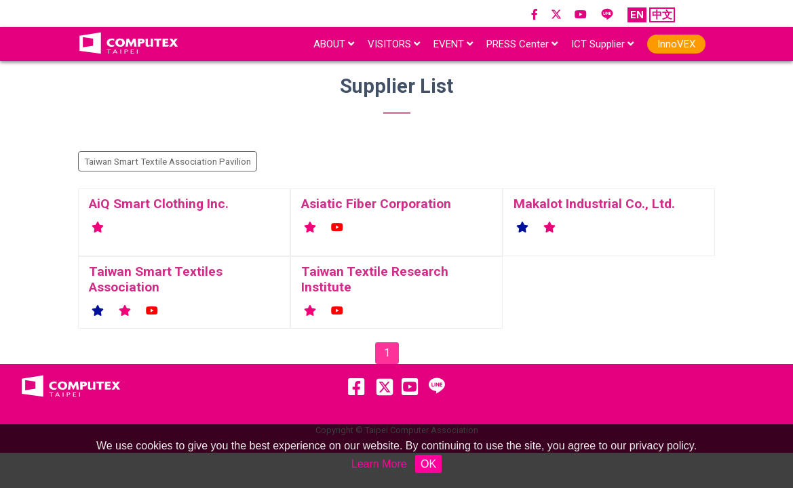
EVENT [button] (453, 44)
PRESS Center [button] (522, 44)
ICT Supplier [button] (602, 44)
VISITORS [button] (394, 44)
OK (428, 464)
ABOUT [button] (333, 44)
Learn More (379, 464)
